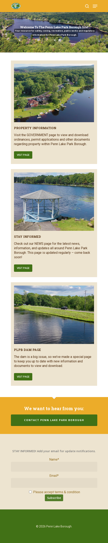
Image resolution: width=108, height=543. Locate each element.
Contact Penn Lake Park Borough (54, 420)
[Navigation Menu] (95, 6)
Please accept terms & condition (54, 492)
